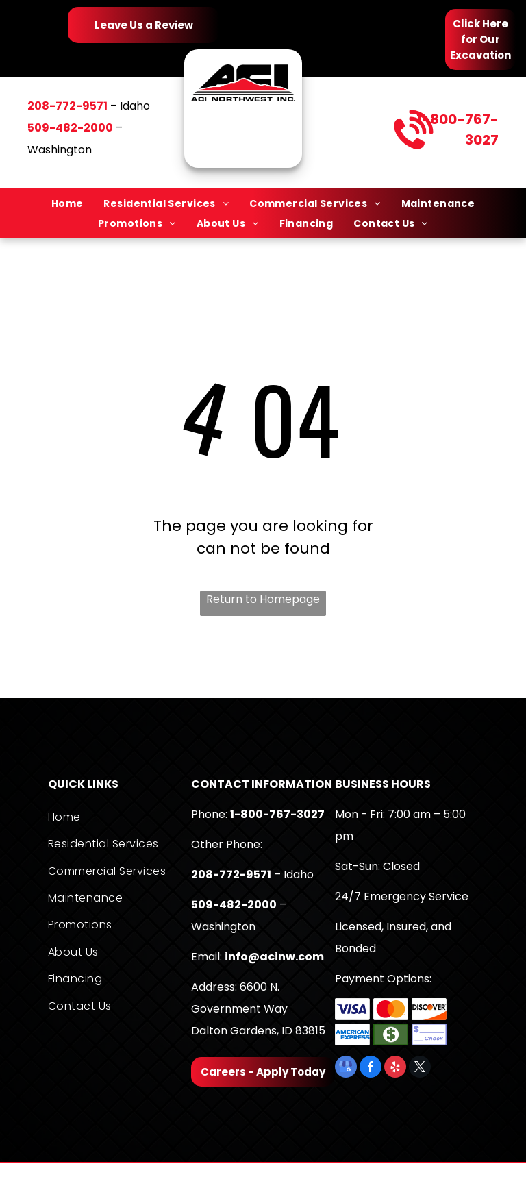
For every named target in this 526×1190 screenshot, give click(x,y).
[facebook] (370, 1068)
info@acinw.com (274, 957)
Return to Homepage (263, 599)
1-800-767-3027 (277, 814)
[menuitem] (67, 203)
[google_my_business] (346, 1068)
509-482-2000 (234, 905)
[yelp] (395, 1068)
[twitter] (420, 1068)
